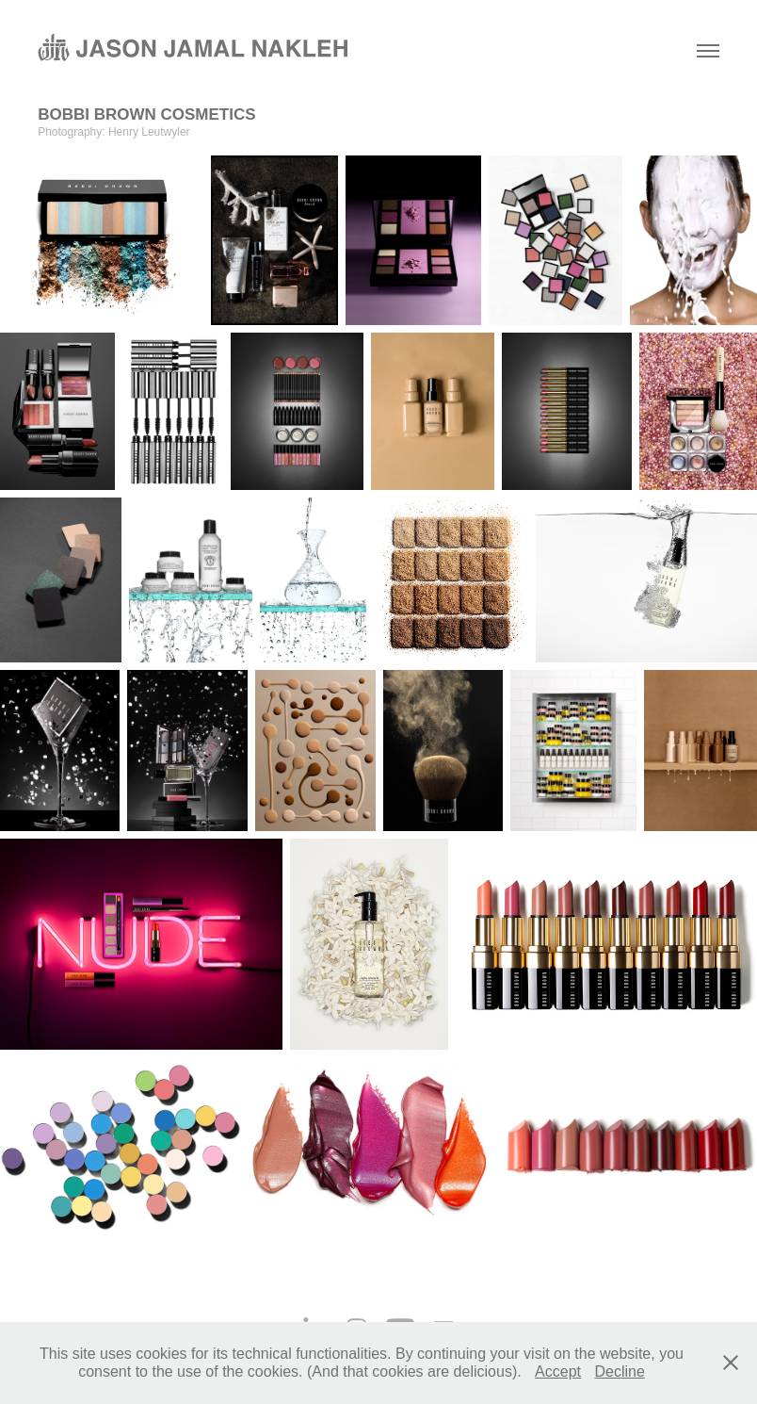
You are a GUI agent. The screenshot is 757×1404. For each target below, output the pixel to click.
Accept (558, 1371)
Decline (619, 1371)
